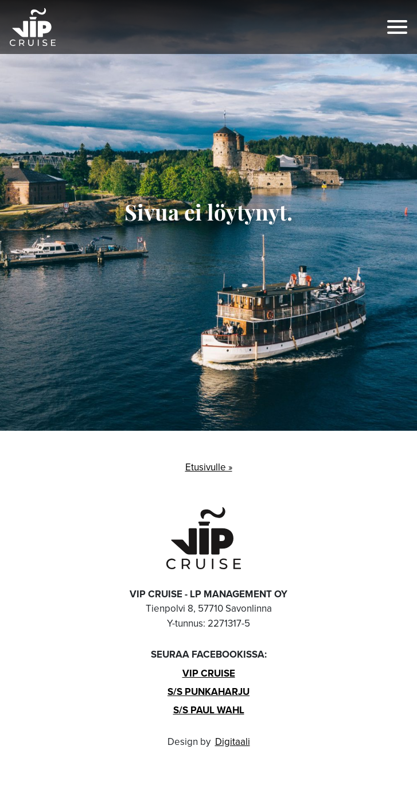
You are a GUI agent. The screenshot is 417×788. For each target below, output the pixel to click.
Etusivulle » (208, 467)
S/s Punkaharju (208, 691)
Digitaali (232, 742)
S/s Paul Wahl (208, 710)
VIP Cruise (208, 673)
